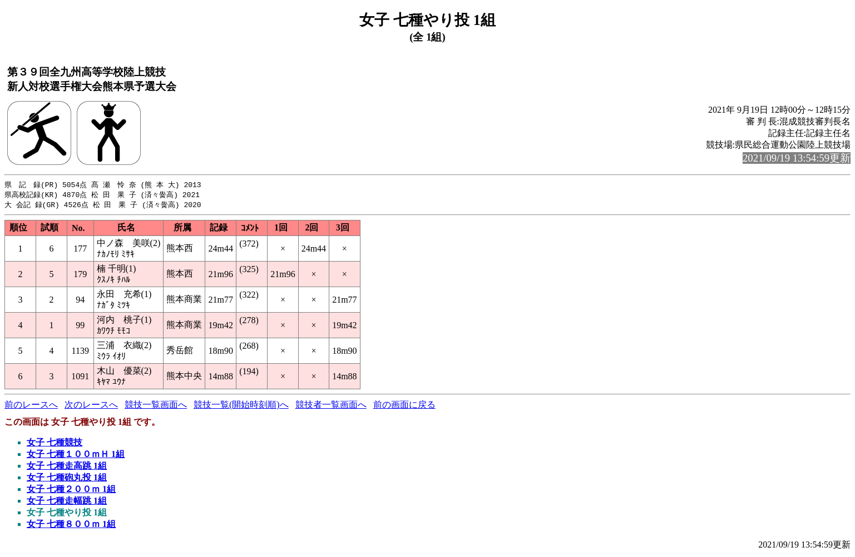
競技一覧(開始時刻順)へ (241, 406)
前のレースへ (31, 406)
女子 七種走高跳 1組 (67, 467)
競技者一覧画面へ (331, 406)
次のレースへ (91, 406)
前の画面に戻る (404, 406)
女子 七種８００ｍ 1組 (71, 525)
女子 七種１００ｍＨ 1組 (76, 455)
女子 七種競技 (54, 444)
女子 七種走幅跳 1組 (67, 502)
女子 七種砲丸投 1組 (67, 479)
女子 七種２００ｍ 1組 (71, 490)
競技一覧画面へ (156, 406)
